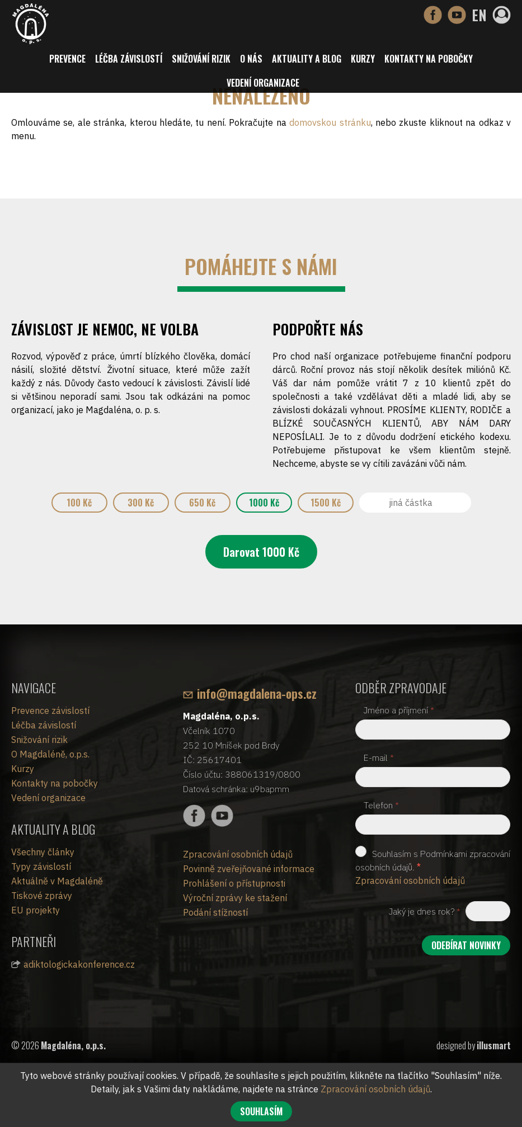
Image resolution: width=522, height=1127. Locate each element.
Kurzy (363, 58)
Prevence (67, 58)
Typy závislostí (41, 866)
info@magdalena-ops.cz (257, 693)
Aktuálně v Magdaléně (57, 881)
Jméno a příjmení (399, 710)
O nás (251, 58)
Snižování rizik (201, 58)
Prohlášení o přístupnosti (234, 883)
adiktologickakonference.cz (79, 964)
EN (479, 15)
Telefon (381, 805)
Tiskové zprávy (41, 895)
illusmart (494, 1045)
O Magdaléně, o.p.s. (50, 754)
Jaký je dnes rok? (424, 911)
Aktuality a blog (306, 58)
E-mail (379, 757)
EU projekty (35, 910)
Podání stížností (215, 912)
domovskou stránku (329, 122)
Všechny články (42, 852)
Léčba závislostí (128, 58)
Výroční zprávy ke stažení (235, 897)
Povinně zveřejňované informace (248, 868)
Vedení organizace (263, 82)
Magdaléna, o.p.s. (73, 1045)
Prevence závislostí (50, 710)
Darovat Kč (261, 551)
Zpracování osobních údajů (238, 854)
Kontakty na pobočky (428, 58)
